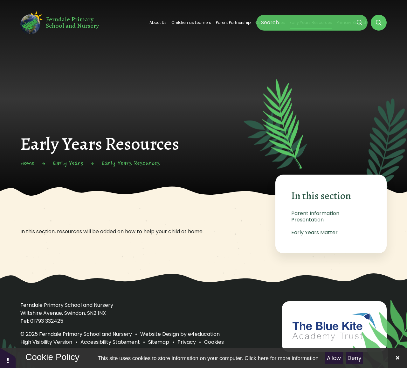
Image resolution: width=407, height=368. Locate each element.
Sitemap (158, 342)
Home (27, 164)
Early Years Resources (131, 164)
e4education (204, 334)
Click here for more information (281, 358)
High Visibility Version (46, 342)
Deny (355, 358)
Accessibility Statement (110, 342)
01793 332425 (46, 321)
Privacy (186, 342)
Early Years (68, 164)
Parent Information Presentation (315, 216)
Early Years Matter (314, 232)
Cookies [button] (214, 342)
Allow (334, 358)
